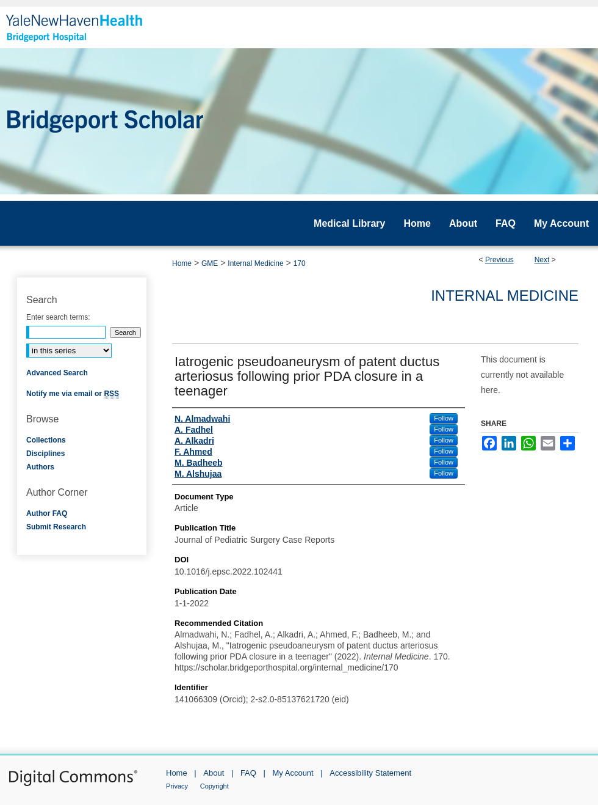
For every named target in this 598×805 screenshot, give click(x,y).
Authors (40, 467)
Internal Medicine (255, 263)
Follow (443, 418)
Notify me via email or (72, 393)
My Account (293, 772)
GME (209, 263)
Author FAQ (46, 513)
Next (542, 259)
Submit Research (56, 527)
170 (300, 263)
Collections (46, 440)
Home (182, 263)
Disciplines (45, 453)
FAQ (248, 772)
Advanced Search (57, 373)
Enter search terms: (58, 317)
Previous (499, 259)
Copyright (214, 786)
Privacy (177, 786)
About (213, 772)
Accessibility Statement (370, 772)
